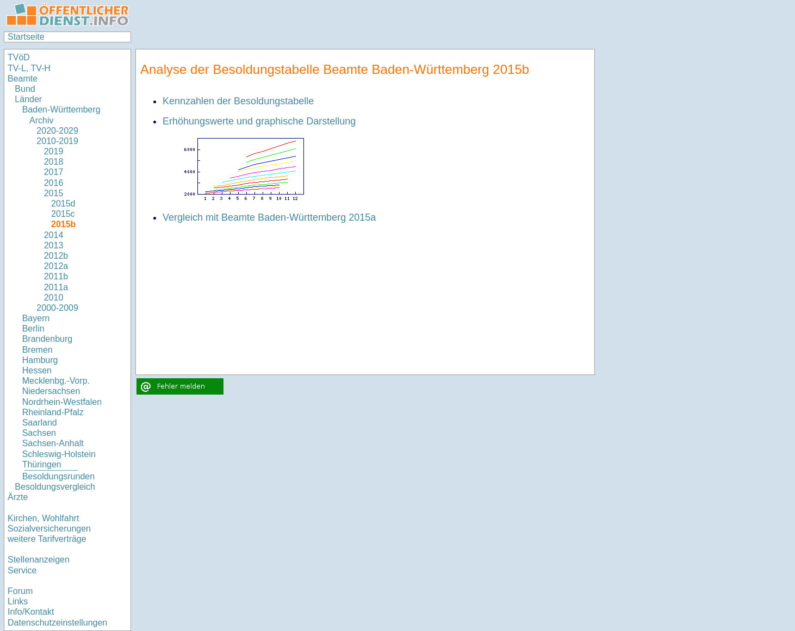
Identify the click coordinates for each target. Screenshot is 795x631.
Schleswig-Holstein (59, 454)
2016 (54, 183)
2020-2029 (57, 130)
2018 (54, 161)
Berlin (33, 328)
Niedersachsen (51, 391)
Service (22, 570)
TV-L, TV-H (29, 68)
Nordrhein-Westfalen (62, 402)
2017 (54, 172)
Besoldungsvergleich (55, 486)
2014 (54, 235)
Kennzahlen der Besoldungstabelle (238, 101)
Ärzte (18, 497)
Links (18, 601)
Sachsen (39, 433)
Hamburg (40, 360)
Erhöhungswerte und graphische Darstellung (259, 121)
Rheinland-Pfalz (53, 412)
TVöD (19, 57)
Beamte (23, 78)
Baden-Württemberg (61, 109)
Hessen (37, 370)
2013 (54, 245)
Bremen (37, 349)
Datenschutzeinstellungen (57, 622)
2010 (54, 297)
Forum (20, 591)
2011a (56, 287)
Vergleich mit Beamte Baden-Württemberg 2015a (269, 217)
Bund (25, 88)
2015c (63, 213)
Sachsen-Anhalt (53, 443)
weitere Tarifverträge (47, 538)
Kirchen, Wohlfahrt (43, 518)
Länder (28, 99)
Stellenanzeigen (39, 559)
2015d (63, 203)
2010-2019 (57, 141)
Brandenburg (47, 338)
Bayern (36, 318)
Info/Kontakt (31, 611)
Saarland (39, 422)
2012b (56, 255)
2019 (54, 151)
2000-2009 (57, 308)
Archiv (41, 120)
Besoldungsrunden (58, 476)
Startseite (26, 36)
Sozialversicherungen (49, 528)
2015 (54, 193)
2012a (56, 266)
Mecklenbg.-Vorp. (56, 380)
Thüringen (41, 464)
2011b (56, 276)
